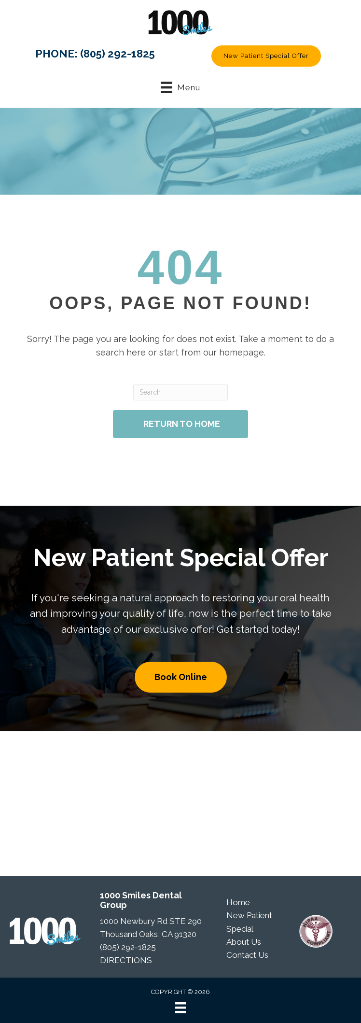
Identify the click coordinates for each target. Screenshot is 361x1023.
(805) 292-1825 (117, 53)
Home (238, 902)
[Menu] (180, 1007)
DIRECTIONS (126, 960)
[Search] (180, 392)
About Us (243, 942)
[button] (266, 56)
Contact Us (247, 955)
